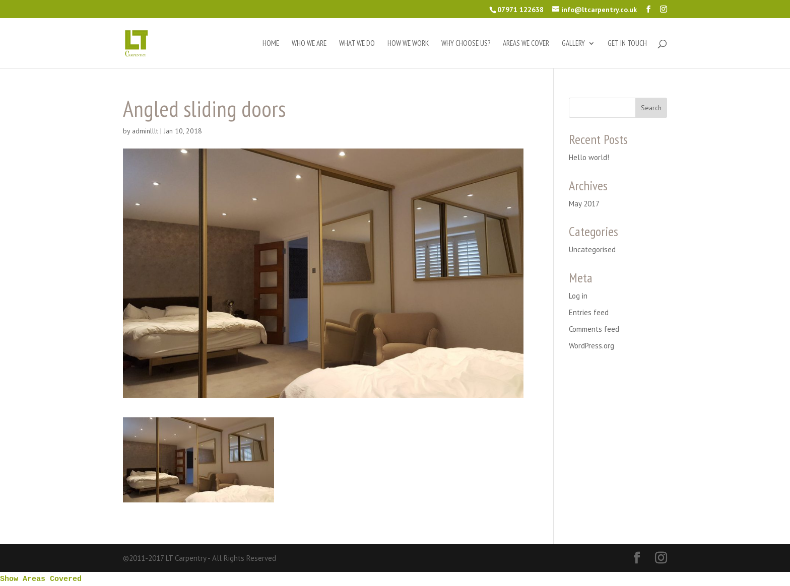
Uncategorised (592, 249)
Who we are (309, 44)
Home (270, 44)
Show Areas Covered (41, 579)
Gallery (573, 44)
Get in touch (627, 44)
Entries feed (589, 312)
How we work (408, 44)
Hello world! (589, 157)
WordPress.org (591, 345)
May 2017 (584, 203)
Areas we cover (526, 44)
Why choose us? (465, 44)
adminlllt (145, 130)
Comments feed (594, 329)
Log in (578, 296)
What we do (357, 44)
